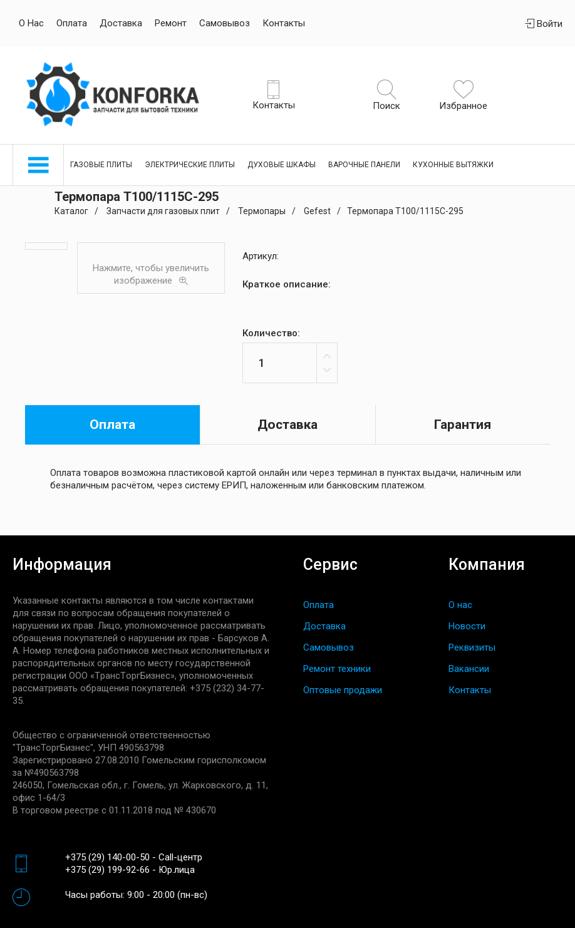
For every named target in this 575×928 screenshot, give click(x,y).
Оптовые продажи (342, 690)
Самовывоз (224, 23)
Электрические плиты (190, 164)
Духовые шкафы (281, 164)
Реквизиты (471, 647)
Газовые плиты (101, 164)
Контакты (283, 23)
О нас (31, 23)
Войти (543, 23)
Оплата (71, 23)
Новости (466, 626)
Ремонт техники (337, 668)
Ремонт (171, 23)
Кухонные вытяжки (453, 164)
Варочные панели (364, 164)
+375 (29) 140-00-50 (107, 857)
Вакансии (468, 668)
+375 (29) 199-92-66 (107, 869)
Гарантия (462, 424)
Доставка (121, 23)
